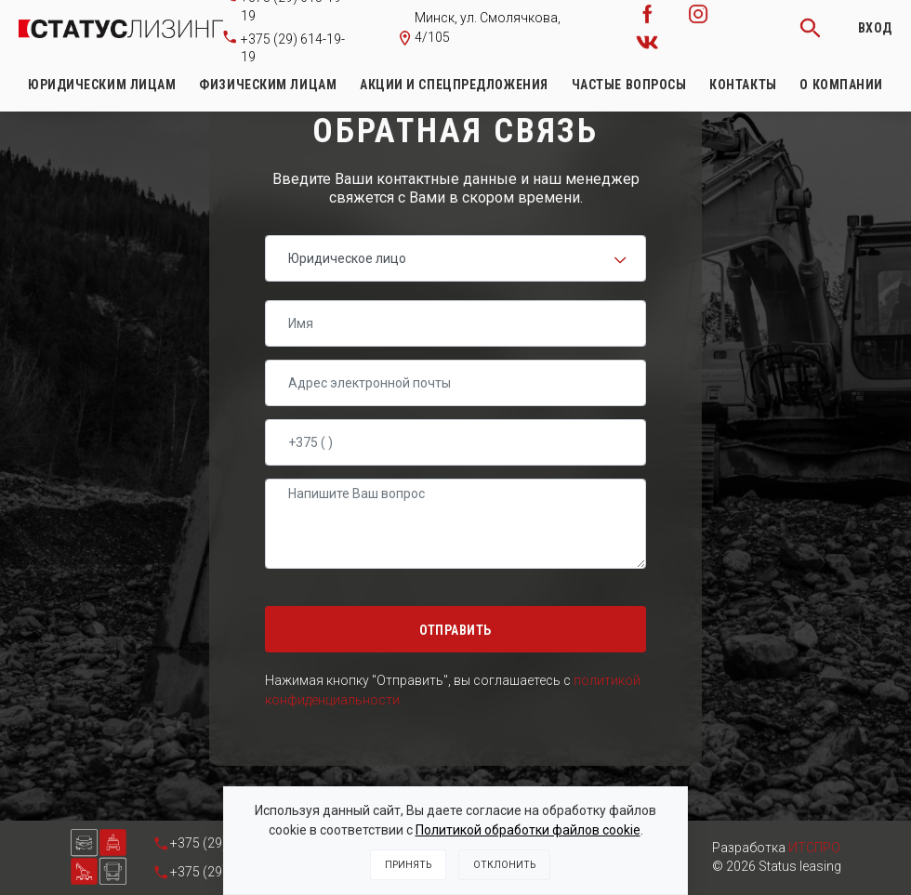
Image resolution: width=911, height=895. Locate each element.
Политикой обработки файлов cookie (528, 830)
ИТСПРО (814, 847)
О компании (841, 84)
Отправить (455, 630)
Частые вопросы (629, 84)
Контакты (742, 84)
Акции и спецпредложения (454, 84)
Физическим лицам (268, 84)
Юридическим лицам (102, 84)
